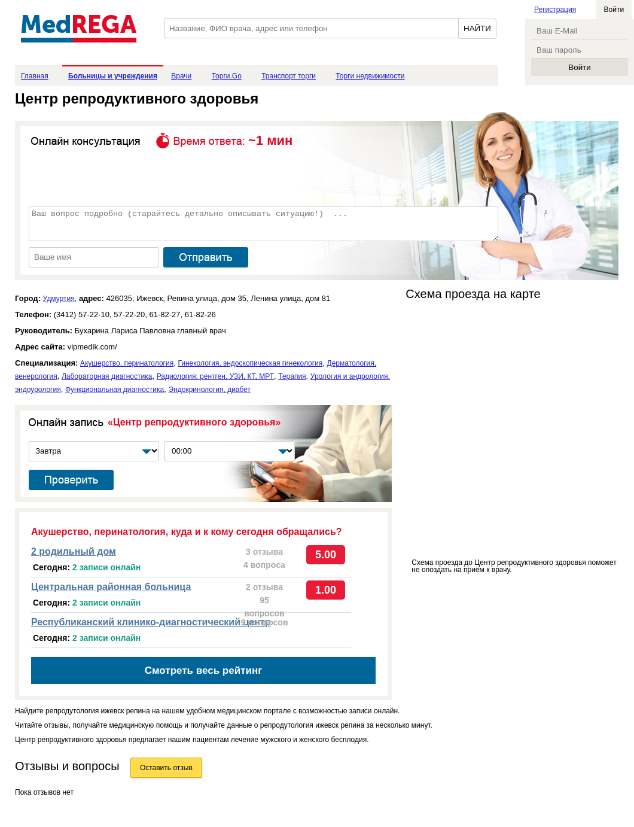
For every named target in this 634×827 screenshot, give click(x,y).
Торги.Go (227, 76)
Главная (34, 76)
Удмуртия (59, 298)
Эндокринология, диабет (210, 389)
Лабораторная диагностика (107, 376)
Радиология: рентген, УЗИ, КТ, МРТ (215, 376)
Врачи (181, 76)
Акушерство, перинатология (126, 363)
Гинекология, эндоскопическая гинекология (250, 363)
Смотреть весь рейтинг (204, 670)
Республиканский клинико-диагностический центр (150, 622)
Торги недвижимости (370, 76)
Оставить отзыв (166, 768)
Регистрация (555, 9)
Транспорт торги (288, 76)
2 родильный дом (73, 551)
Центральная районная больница (111, 587)
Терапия (292, 376)
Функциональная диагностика (114, 389)
